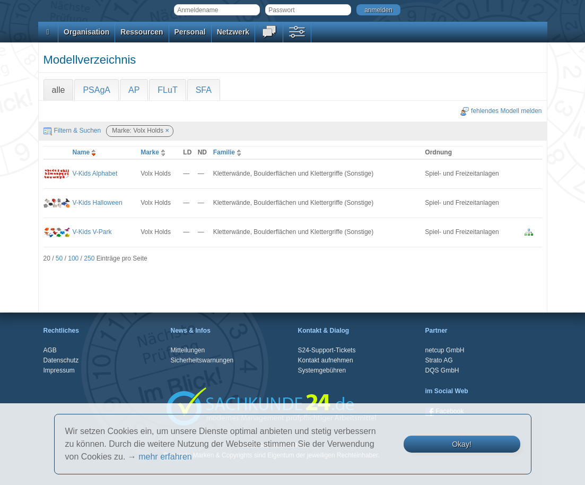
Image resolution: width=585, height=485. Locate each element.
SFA (204, 89)
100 (73, 258)
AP (133, 89)
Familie (228, 152)
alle (58, 89)
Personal (190, 32)
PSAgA (96, 89)
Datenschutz (61, 360)
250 (89, 258)
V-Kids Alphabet (95, 173)
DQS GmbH (442, 370)
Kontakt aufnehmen (325, 360)
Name (86, 152)
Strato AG (439, 360)
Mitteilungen (188, 350)
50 (59, 258)
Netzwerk (233, 32)
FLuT (167, 89)
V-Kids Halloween (98, 202)
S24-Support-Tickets (327, 350)
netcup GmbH (445, 350)
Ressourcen (141, 32)
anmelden (378, 10)
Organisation (86, 32)
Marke (154, 152)
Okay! (462, 444)
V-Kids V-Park (92, 232)
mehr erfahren (165, 456)
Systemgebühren (322, 370)
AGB (50, 350)
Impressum (59, 370)
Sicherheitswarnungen (202, 360)
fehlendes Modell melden (501, 111)
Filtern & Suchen (72, 130)
